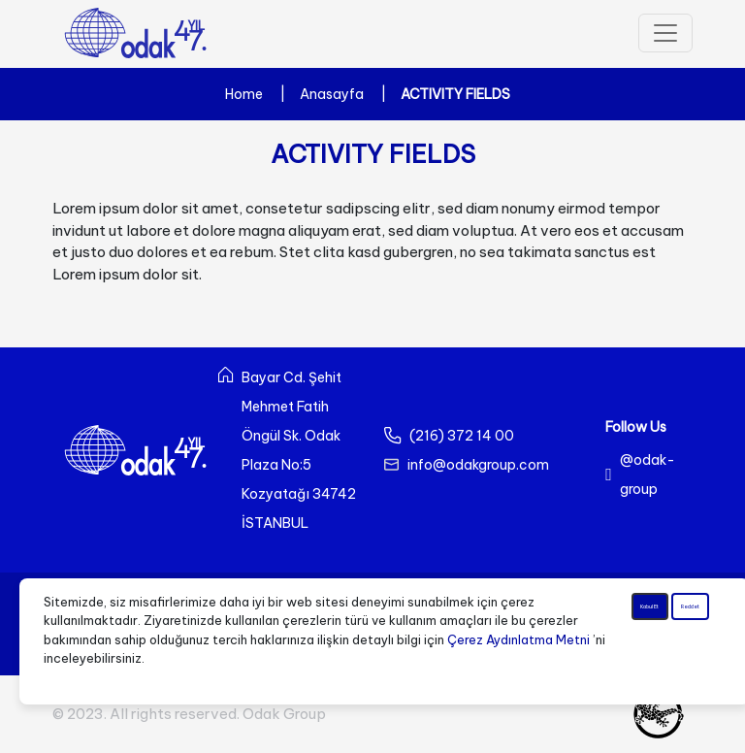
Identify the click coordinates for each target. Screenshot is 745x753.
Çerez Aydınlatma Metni (518, 639)
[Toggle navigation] (665, 33)
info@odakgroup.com (478, 465)
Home (244, 94)
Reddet (691, 630)
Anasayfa (332, 94)
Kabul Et (649, 621)
